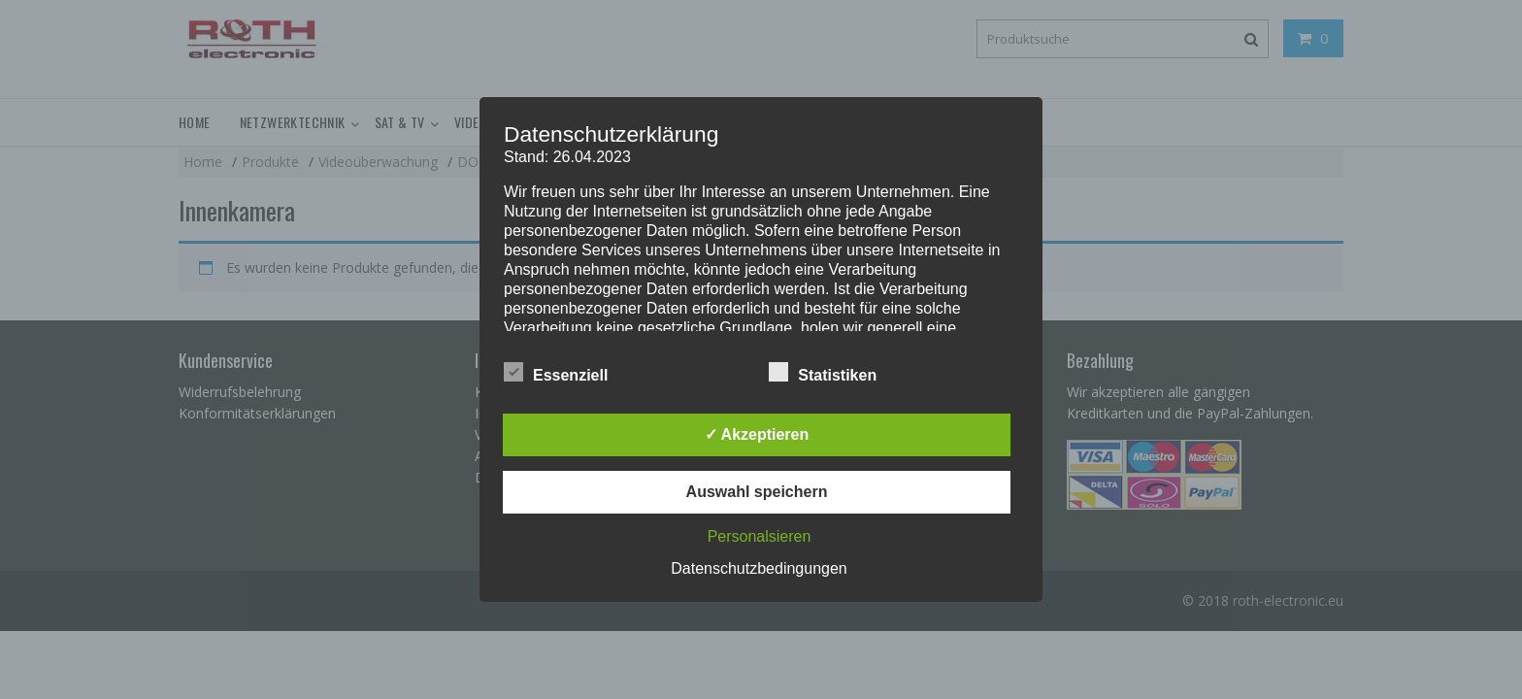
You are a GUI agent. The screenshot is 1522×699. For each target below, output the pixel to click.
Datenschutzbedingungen (758, 568)
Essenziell (556, 371)
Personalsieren (759, 536)
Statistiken (823, 371)
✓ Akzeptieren (757, 434)
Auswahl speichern (757, 491)
